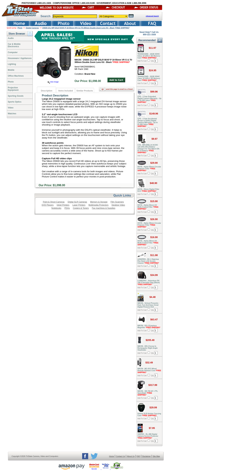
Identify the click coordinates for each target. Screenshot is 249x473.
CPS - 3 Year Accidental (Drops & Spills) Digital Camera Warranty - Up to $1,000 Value (147, 122)
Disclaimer (146, 456)
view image (53, 82)
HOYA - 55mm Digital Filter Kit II (148, 190)
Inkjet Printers (63, 205)
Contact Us (120, 456)
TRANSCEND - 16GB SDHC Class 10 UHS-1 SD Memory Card (148, 56)
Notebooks (56, 208)
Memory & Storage (98, 202)
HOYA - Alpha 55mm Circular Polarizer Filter (149, 168)
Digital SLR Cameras (77, 202)
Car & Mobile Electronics (14, 45)
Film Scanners (117, 202)
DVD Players (48, 205)
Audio (11, 38)
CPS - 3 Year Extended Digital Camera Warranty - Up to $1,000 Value (149, 99)
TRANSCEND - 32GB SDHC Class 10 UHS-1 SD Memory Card (148, 78)
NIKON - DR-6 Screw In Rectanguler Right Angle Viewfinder (147, 348)
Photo (19, 28)
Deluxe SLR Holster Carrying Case (149, 414)
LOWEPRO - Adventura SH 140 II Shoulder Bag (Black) (148, 282)
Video (10, 107)
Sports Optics (14, 102)
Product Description (55, 95)
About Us (131, 456)
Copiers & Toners (81, 208)
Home (111, 456)
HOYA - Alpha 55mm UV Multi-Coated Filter (147, 207)
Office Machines (16, 76)
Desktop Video (118, 205)
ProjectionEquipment (13, 88)
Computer (13, 52)
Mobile (11, 70)
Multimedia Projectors (98, 205)
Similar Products (84, 91)
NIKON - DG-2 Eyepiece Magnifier (148, 326)
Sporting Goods (16, 96)
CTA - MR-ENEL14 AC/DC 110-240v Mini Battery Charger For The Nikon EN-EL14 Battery (148, 149)
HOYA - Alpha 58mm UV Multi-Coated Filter (147, 243)
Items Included (65, 91)
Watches (12, 113)
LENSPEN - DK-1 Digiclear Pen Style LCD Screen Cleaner (148, 261)
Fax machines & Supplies (103, 208)
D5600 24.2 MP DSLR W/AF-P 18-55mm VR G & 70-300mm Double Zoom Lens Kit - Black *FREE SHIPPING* (86, 28)
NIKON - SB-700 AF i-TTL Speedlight (147, 393)
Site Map (156, 456)
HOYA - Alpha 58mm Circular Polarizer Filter (149, 225)
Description (46, 91)
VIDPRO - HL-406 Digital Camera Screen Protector (147, 436)
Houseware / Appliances (20, 58)
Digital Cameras (32, 28)
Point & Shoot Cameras (53, 202)
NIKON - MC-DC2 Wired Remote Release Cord (149, 370)
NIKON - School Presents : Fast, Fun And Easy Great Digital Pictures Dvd (148, 305)
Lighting (12, 64)
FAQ (138, 456)
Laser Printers (78, 205)
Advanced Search (152, 16)
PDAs (67, 208)
